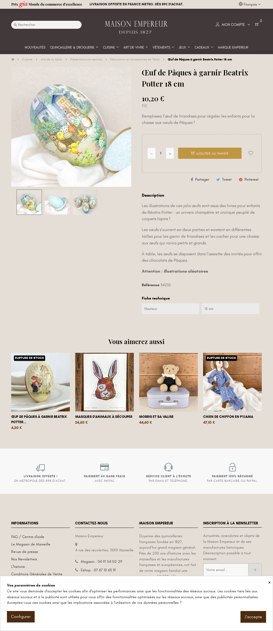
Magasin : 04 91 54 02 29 (101, 561)
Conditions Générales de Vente (36, 574)
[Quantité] (161, 153)
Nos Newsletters (24, 559)
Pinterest (251, 179)
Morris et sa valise (156, 417)
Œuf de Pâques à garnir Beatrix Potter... (39, 419)
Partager (202, 179)
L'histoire (18, 566)
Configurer (21, 616)
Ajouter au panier (209, 153)
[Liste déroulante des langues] (249, 4)
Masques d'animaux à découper (103, 417)
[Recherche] (46, 25)
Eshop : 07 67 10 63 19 (98, 570)
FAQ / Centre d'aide (27, 537)
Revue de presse (24, 551)
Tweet (227, 179)
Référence (150, 285)
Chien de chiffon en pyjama (228, 417)
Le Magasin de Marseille (30, 544)
